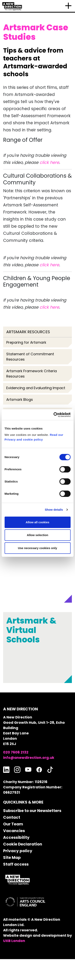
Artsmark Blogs (19, 399)
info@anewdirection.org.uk (28, 757)
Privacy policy (17, 851)
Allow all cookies (37, 522)
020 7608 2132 (15, 752)
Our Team (13, 824)
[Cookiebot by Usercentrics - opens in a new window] (53, 414)
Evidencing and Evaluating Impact (35, 387)
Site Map (12, 857)
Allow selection (37, 535)
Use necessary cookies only (37, 548)
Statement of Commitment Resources (30, 357)
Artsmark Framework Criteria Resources (31, 373)
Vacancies (14, 830)
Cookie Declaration (22, 844)
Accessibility (16, 837)
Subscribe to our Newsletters (32, 810)
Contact (11, 817)
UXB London (14, 940)
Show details (54, 509)
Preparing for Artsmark (26, 342)
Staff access (16, 864)
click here (49, 162)
